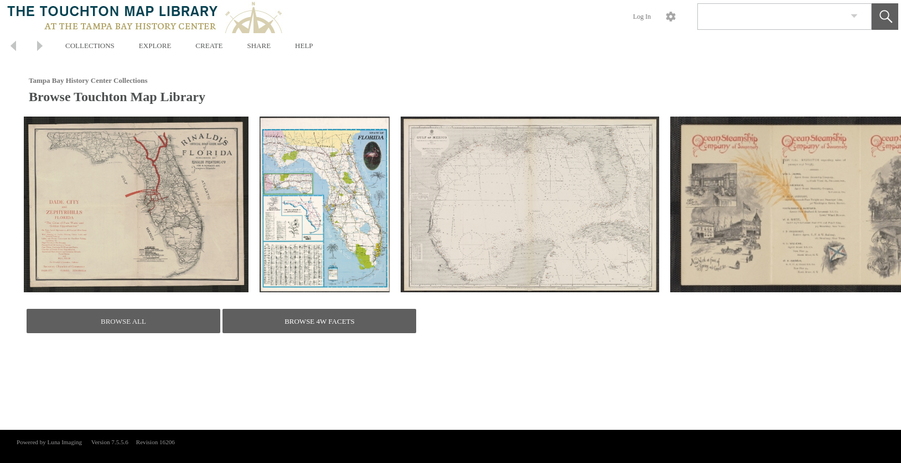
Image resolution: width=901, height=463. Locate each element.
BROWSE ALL (123, 321)
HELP (304, 45)
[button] (885, 16)
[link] (854, 16)
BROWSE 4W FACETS (319, 321)
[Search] (771, 16)
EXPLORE (155, 45)
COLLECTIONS (90, 45)
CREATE (208, 45)
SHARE (259, 45)
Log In (642, 16)
